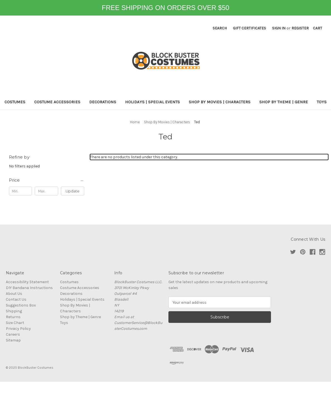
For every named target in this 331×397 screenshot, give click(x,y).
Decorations (102, 101)
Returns (13, 317)
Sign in (278, 28)
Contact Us (16, 299)
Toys (322, 101)
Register (300, 28)
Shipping (14, 311)
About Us (14, 293)
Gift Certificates (249, 28)
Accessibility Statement (27, 282)
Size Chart (15, 322)
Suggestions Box (21, 305)
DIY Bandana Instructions (29, 287)
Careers (13, 334)
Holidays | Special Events (152, 101)
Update (72, 191)
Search (220, 28)
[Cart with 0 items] (317, 28)
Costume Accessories (57, 101)
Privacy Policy (18, 328)
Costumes (14, 101)
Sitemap (13, 340)
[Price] (46, 180)
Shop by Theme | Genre (283, 101)
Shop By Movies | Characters (219, 101)
